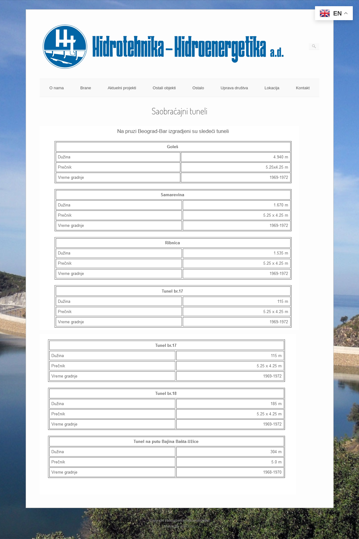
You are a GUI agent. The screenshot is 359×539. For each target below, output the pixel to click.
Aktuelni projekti (122, 88)
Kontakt (302, 88)
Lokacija (272, 88)
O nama (56, 88)
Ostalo (198, 88)
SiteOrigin (187, 526)
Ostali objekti (164, 88)
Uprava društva (234, 88)
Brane (85, 88)
